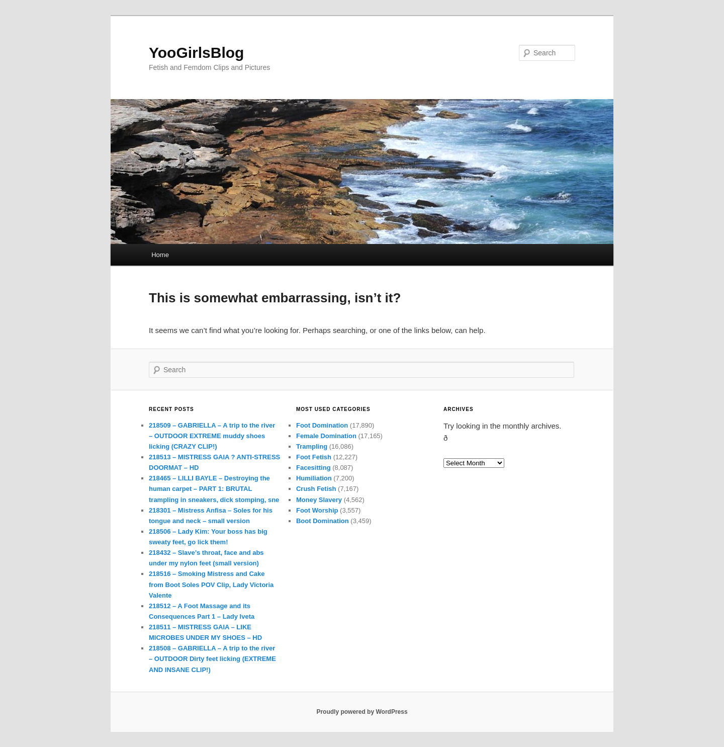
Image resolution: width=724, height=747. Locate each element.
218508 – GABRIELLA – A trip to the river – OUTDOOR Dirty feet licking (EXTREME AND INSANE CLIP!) (212, 658)
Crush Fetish (316, 488)
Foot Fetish (313, 457)
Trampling (311, 446)
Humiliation (314, 478)
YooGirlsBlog (196, 52)
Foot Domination (322, 425)
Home (160, 255)
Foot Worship (317, 510)
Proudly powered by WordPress (361, 711)
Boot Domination (322, 521)
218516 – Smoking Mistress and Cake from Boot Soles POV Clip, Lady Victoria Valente (211, 584)
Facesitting (313, 467)
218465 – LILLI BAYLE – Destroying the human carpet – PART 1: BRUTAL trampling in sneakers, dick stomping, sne (214, 488)
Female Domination (326, 436)
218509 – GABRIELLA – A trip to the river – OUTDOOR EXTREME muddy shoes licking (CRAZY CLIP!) (212, 436)
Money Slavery (319, 500)
